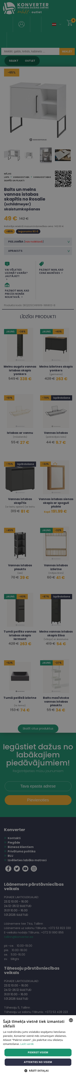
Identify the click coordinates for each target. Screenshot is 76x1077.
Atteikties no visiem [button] (38, 1062)
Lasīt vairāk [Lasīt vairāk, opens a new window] (27, 1044)
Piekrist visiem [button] (38, 1052)
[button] (38, 1070)
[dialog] (38, 538)
